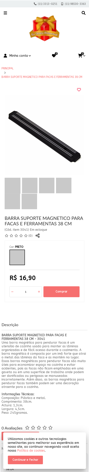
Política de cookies (31, 450)
